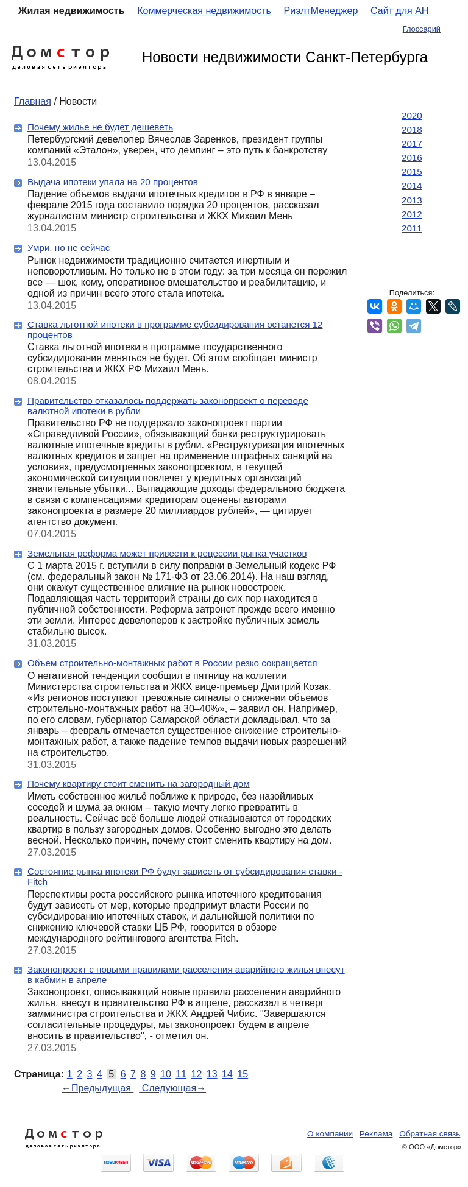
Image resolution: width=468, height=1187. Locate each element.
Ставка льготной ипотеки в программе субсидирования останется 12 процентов (174, 329)
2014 (412, 185)
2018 (412, 129)
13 (212, 1074)
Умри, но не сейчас (68, 247)
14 (227, 1074)
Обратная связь (429, 1133)
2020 (412, 115)
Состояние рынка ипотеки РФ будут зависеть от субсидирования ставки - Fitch (184, 876)
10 (165, 1074)
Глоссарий (422, 28)
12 (196, 1074)
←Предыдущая (97, 1088)
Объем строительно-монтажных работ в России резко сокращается (172, 663)
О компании (330, 1133)
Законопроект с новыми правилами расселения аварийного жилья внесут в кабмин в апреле (186, 974)
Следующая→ (172, 1088)
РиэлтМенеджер (321, 10)
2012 (412, 214)
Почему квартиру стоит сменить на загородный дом (138, 783)
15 (242, 1074)
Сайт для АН (399, 10)
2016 (412, 157)
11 (181, 1074)
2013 (412, 200)
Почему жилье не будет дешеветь (100, 127)
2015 (412, 171)
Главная (32, 101)
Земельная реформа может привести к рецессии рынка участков (167, 553)
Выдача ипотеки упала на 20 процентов (112, 182)
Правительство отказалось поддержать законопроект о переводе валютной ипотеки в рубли (167, 405)
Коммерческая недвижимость (204, 10)
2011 (412, 228)
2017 (412, 143)
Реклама (376, 1133)
